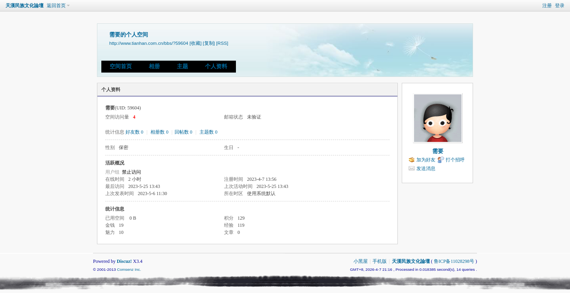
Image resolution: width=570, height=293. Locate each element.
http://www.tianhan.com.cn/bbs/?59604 (148, 43)
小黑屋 (360, 261)
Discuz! (124, 261)
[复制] (209, 43)
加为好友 (425, 160)
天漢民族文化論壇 (25, 5)
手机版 (379, 261)
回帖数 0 (183, 132)
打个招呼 (455, 160)
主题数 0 (208, 132)
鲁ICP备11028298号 (454, 261)
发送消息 (425, 168)
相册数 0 (159, 132)
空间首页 (121, 66)
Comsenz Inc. (129, 269)
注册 (547, 5)
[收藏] (195, 43)
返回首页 (56, 5)
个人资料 (216, 66)
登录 (559, 5)
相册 (154, 66)
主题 (182, 66)
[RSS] (222, 43)
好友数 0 (134, 132)
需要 (437, 151)
